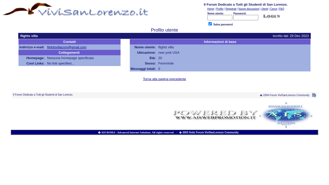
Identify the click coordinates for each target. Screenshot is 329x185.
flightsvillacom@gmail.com (66, 47)
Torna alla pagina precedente (164, 79)
